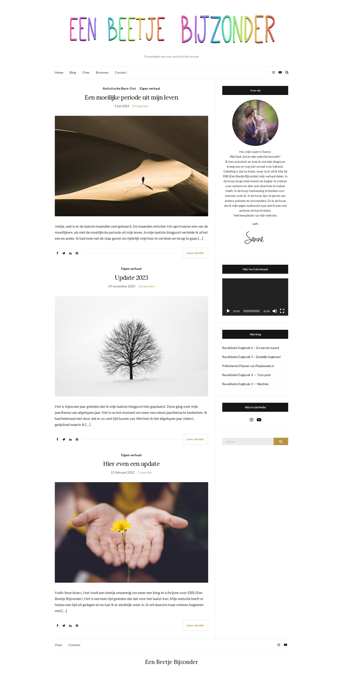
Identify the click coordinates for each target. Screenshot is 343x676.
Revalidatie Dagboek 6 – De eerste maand (250, 348)
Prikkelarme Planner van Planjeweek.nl (248, 366)
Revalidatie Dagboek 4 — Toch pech (246, 375)
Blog (73, 72)
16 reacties (146, 286)
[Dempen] (274, 311)
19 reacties (140, 106)
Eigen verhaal (150, 88)
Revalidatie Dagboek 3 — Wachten (245, 384)
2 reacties (145, 472)
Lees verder (195, 253)
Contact (121, 72)
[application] (255, 297)
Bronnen (102, 72)
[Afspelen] (228, 311)
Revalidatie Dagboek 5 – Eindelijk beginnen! (251, 357)
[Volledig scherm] (282, 311)
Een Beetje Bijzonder (171, 662)
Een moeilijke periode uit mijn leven (131, 97)
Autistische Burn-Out (119, 88)
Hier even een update (131, 464)
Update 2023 (131, 277)
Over (86, 72)
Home (59, 72)
